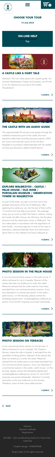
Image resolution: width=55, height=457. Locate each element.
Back (8, 405)
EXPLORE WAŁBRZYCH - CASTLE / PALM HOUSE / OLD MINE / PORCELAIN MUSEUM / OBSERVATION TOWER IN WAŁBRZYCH (27, 191)
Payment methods (27, 429)
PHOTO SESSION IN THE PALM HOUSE (27, 271)
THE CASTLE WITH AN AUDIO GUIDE (26, 127)
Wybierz (45, 94)
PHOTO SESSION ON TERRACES (22, 340)
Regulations (27, 432)
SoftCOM (27, 441)
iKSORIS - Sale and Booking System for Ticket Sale (26, 438)
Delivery (27, 426)
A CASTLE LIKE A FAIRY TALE (20, 73)
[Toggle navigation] (27, 4)
